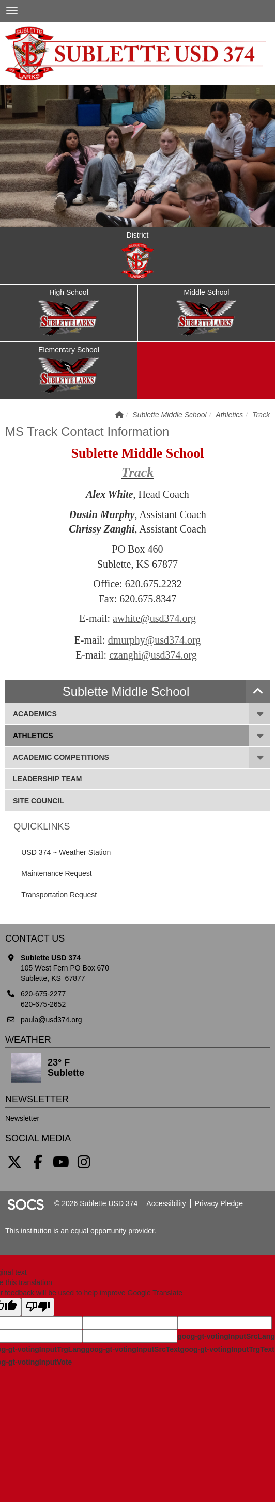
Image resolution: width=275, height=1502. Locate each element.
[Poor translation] (37, 1307)
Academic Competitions (60, 756)
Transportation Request (59, 894)
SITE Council (38, 800)
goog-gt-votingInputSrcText (132, 1349)
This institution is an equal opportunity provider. (80, 1231)
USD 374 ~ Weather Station (66, 852)
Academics (34, 713)
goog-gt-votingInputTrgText (227, 1349)
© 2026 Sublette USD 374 (96, 1203)
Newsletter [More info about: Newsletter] (22, 1118)
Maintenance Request (56, 873)
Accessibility (166, 1203)
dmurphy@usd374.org (154, 640)
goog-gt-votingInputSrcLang (226, 1336)
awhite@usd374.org (154, 618)
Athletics (229, 415)
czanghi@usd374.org (153, 655)
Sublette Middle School (169, 415)
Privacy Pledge (219, 1203)
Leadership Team (47, 778)
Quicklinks (41, 826)
